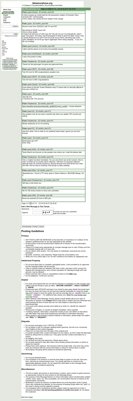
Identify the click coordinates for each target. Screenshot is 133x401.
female (4, 44)
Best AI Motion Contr (10, 61)
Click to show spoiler (30, 32)
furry (3, 45)
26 (65, 9)
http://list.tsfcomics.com (31, 9)
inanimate (5, 48)
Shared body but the (10, 69)
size (3, 53)
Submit (5, 15)
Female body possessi (11, 67)
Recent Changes (8, 11)
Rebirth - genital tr (9, 64)
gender (4, 47)
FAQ (4, 20)
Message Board (8, 13)
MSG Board (9, 58)
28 (70, 9)
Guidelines (6, 22)
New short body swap (10, 60)
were (3, 55)
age (3, 41)
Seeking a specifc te (10, 66)
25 (63, 9)
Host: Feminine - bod (10, 63)
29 (72, 9)
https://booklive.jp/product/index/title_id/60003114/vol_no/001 (44, 106)
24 (61, 9)
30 (75, 9)
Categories (6, 17)
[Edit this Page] (27, 397)
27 (68, 9)
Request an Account (11, 36)
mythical (4, 52)
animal (4, 42)
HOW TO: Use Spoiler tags (76, 295)
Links (5, 19)
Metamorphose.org (42, 3)
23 (59, 9)
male (3, 50)
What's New (7, 9)
